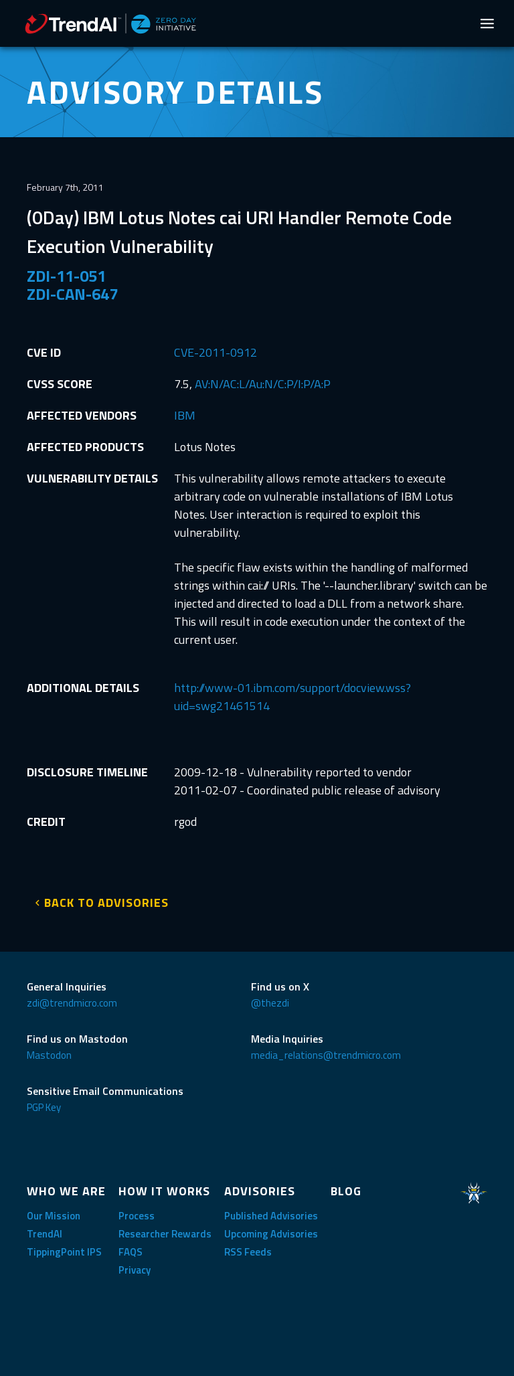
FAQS (130, 1252)
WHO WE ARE (66, 1191)
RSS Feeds (248, 1252)
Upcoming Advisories (271, 1233)
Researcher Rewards (164, 1233)
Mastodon (49, 1055)
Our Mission (53, 1215)
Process (136, 1215)
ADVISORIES (259, 1191)
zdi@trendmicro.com (72, 1003)
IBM (184, 415)
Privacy (134, 1270)
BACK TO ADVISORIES (106, 902)
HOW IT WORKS (164, 1191)
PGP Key (44, 1107)
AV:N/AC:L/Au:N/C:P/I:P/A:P (263, 384)
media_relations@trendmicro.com (326, 1055)
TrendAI (44, 1233)
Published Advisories (271, 1215)
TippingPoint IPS (64, 1252)
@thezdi (270, 1003)
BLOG (346, 1191)
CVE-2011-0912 (215, 352)
